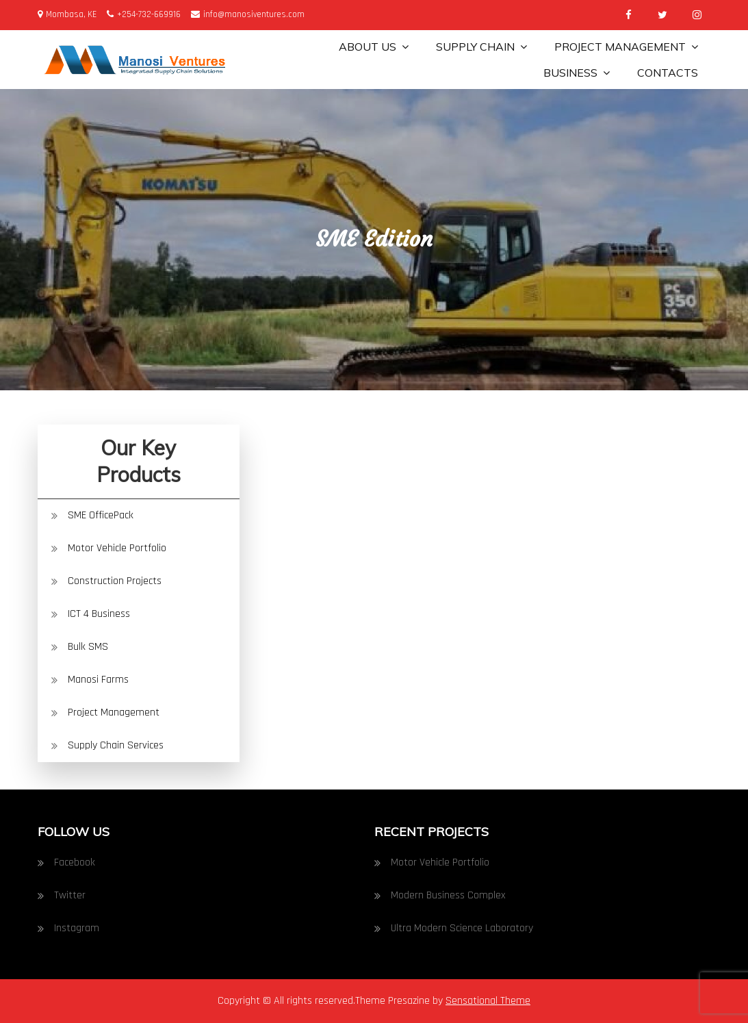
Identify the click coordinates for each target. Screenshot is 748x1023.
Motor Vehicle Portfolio (117, 548)
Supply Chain (475, 46)
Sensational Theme (488, 1001)
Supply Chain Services (116, 745)
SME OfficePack (100, 515)
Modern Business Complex (448, 895)
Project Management (620, 46)
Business (570, 72)
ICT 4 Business (99, 614)
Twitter (70, 895)
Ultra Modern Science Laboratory (462, 928)
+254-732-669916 (144, 14)
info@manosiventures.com (248, 14)
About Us (367, 46)
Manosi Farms (98, 679)
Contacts (667, 72)
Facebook (74, 862)
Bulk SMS (88, 647)
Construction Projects (115, 581)
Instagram (76, 928)
